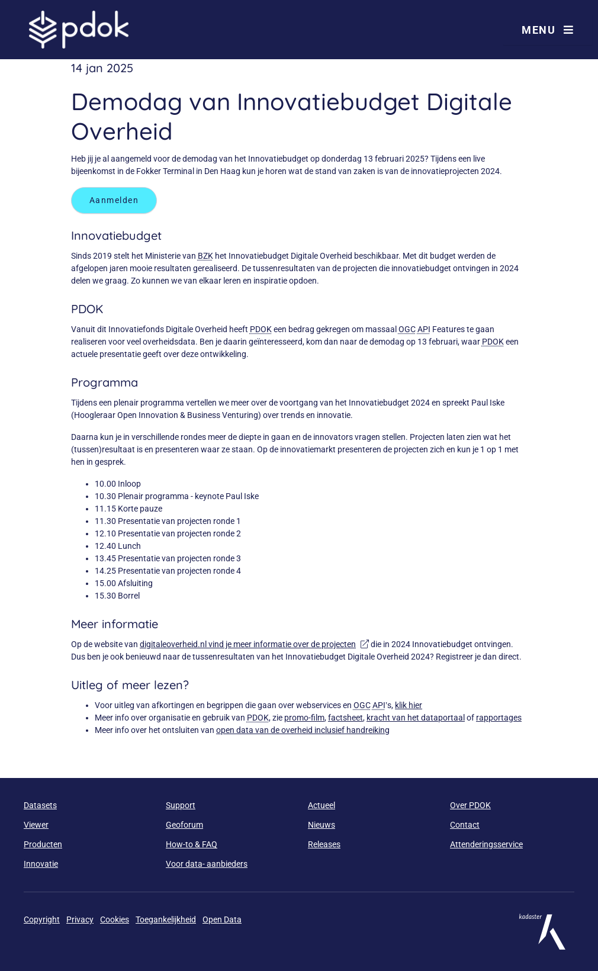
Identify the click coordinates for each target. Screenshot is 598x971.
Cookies (114, 919)
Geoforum (184, 824)
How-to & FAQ (191, 844)
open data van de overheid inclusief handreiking (303, 730)
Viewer (36, 824)
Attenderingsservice (486, 844)
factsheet (345, 717)
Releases (324, 844)
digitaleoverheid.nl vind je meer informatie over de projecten (254, 644)
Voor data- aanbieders (206, 864)
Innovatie (41, 864)
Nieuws (321, 824)
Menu (548, 30)
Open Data (222, 919)
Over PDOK (470, 805)
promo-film (304, 717)
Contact (465, 824)
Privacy (80, 919)
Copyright (42, 919)
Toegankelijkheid (166, 919)
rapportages (499, 717)
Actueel (321, 805)
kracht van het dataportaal (415, 717)
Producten (43, 844)
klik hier (408, 705)
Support (180, 805)
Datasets (40, 805)
